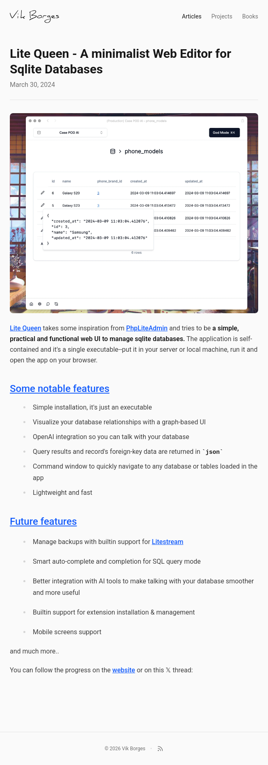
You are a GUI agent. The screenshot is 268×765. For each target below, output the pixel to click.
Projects (221, 16)
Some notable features (59, 388)
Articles (192, 16)
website (123, 670)
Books (250, 16)
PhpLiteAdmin (147, 328)
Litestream (168, 542)
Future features (43, 521)
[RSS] (160, 748)
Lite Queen (25, 328)
